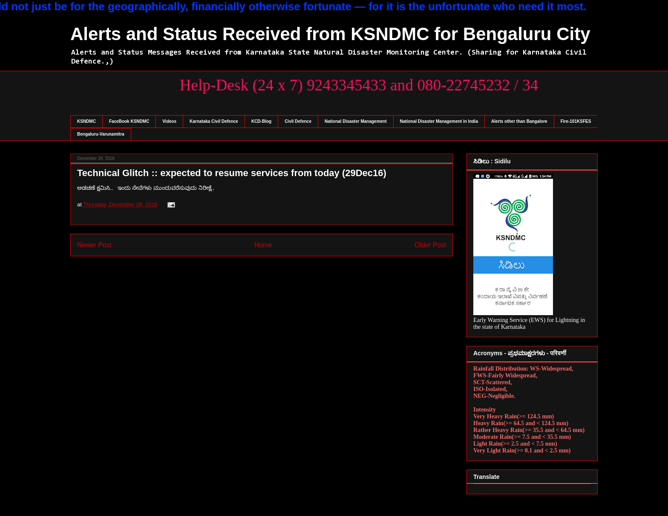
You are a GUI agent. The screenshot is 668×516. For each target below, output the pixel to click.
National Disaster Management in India (439, 121)
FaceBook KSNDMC (129, 121)
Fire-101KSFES (576, 121)
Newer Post (94, 245)
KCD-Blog (261, 121)
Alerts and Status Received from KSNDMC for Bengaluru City (330, 34)
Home (263, 245)
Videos (169, 121)
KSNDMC (86, 121)
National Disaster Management (356, 121)
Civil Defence (298, 121)
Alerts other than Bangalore (519, 121)
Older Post (430, 245)
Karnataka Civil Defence (214, 121)
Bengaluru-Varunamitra (100, 134)
